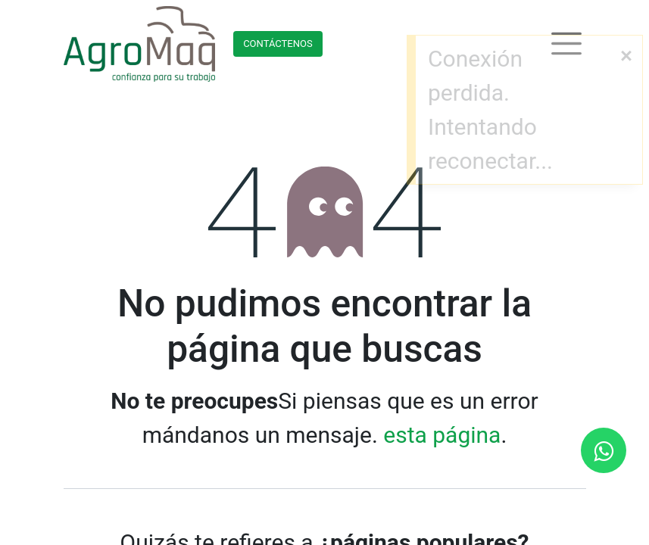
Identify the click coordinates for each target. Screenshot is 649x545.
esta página (442, 435)
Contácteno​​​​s (278, 43)
